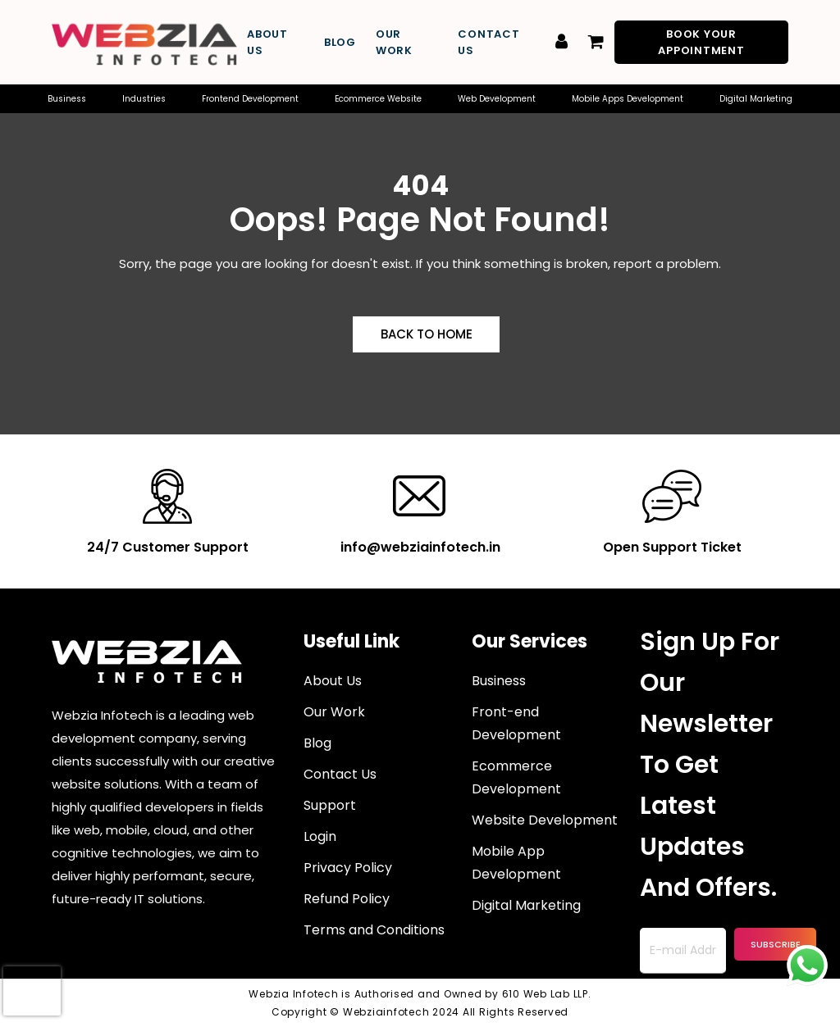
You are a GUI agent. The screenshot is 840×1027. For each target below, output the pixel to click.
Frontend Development (250, 99)
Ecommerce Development (516, 777)
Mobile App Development (516, 863)
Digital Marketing (755, 99)
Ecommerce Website (378, 99)
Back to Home (426, 334)
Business (67, 99)
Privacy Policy (348, 867)
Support (330, 805)
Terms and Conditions (374, 929)
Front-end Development (516, 723)
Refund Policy (347, 898)
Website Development (545, 820)
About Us (267, 42)
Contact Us (488, 42)
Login (320, 836)
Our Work (394, 42)
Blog (340, 42)
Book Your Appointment (701, 42)
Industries (144, 99)
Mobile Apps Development (627, 99)
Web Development (497, 99)
